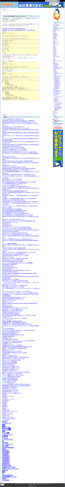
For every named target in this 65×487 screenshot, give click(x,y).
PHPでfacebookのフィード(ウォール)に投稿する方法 (15, 213)
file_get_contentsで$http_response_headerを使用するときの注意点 (19, 182)
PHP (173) (55, 63)
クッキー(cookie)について (8, 382)
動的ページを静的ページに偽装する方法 (12, 373)
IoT (54, 32)
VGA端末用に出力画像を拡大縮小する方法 (13, 334)
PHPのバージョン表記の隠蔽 (9, 361)
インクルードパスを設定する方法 (10, 185)
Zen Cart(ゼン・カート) (8, 399)
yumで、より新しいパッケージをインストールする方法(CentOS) (18, 340)
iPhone (55, 48)
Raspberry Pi (56, 34)
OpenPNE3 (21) (57, 88)
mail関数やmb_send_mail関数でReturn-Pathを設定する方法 (17, 346)
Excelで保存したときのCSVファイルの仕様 (13, 286)
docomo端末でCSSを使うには (9, 339)
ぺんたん (34, 485)
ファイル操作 (5, 420)
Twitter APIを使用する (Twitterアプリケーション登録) (15, 255)
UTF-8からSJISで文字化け (9, 418)
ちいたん (5, 438)
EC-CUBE (4, 397)
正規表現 (5, 436)
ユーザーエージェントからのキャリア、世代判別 (14, 318)
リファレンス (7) (58, 101)
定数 (3, 431)
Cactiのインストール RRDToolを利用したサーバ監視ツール (17, 234)
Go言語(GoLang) (57, 29)
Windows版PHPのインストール (10, 391)
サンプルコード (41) (57, 93)
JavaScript (55, 112)
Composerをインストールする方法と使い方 (13, 126)
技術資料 (55, 49)
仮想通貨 (55, 33)
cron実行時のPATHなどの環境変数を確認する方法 (14, 191)
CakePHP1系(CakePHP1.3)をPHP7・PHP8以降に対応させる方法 (18, 122)
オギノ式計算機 (56, 25)
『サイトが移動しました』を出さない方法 (12, 375)
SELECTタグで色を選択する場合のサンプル (13, 219)
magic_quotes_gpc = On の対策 (10, 390)
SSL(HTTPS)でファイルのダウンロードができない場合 (16, 227)
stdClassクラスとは (7, 316)
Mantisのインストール (7, 256)
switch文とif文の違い (7, 268)
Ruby (54, 47)
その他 (55, 52)
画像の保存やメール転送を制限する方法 (12, 310)
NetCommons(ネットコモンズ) (10, 411)
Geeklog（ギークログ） (8, 417)
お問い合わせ (55, 122)
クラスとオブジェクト (7, 319)
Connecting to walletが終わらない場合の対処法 (9, 0)
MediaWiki (4, 405)
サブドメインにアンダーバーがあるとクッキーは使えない (16, 291)
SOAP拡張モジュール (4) (58, 67)
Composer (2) (56, 64)
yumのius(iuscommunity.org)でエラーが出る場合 (14, 149)
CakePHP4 (5, 460)
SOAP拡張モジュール (9, 477)
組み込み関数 (6, 428)
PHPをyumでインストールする (10, 274)
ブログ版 (55, 26)
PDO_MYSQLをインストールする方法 (11, 179)
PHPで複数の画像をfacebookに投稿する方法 (13, 212)
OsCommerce (5, 400)
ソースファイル (7, 439)
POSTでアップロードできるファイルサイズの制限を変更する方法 (18, 221)
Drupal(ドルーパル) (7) (58, 75)
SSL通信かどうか (6, 337)
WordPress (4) (56, 78)
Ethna (4, 449)
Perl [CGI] (55, 53)
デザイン (55, 57)
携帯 (54, 111)
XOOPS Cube (5, 415)
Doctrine (5, 470)
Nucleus (4, 408)
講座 (3, 472)
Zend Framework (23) (58, 90)
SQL (54, 62)
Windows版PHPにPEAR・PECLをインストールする (15, 307)
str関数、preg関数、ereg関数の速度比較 (12, 321)
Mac (54, 41)
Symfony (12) (56, 94)
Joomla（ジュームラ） (8, 412)
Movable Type (5, 409)
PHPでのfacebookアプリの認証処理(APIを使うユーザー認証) (17, 215)
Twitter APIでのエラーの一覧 (9, 165)
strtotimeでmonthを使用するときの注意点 (12, 261)
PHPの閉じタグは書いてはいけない (11, 312)
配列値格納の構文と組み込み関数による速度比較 (14, 322)
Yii (3, 473)
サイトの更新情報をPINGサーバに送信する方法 (14, 183)
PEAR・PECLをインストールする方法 (12, 180)
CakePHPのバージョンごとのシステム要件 (13, 147)
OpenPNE (4, 402)
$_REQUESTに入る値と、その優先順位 (12, 345)
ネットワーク (56, 44)
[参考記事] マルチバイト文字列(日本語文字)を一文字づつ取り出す (18, 30)
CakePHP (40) (56, 79)
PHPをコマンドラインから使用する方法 (12, 309)
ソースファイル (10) (58, 96)
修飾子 (4, 426)
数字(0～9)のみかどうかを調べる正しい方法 (13, 358)
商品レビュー (56, 36)
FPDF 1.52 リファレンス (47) (58, 74)
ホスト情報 (56, 39)
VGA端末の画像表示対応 (8, 336)
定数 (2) (56, 105)
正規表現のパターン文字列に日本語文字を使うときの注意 (16, 324)
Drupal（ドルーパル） (7, 414)
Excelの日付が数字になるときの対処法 (12, 209)
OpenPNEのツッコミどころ (9, 388)
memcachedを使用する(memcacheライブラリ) (14, 297)
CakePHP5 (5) (57, 80)
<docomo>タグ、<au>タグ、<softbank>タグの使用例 (15, 372)
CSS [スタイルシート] (58, 60)
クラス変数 (5, 433)
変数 (3, 425)
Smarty (4, 421)
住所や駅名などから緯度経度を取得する (12, 342)
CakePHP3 (5, 459)
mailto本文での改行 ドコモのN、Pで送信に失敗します (15, 357)
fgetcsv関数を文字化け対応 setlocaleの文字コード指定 (16, 270)
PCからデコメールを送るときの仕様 (11, 360)
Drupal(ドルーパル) (8, 467)
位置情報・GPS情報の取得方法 (10, 379)
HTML (55, 59)
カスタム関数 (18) (58, 106)
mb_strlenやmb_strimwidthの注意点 (11, 331)
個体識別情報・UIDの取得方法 (10, 387)
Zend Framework (8, 447)
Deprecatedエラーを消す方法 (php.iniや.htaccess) (14, 233)
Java (54, 114)
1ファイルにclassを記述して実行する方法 (12, 119)
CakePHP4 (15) (57, 81)
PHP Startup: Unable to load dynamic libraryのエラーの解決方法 (18, 120)
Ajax (54, 58)
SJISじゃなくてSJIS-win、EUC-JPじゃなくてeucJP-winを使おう (18, 330)
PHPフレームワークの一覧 (9, 300)
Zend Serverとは (6, 224)
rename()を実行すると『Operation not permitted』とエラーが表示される (20, 201)
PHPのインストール (7, 304)
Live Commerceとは (7, 225)
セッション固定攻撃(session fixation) (11, 376)
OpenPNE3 (6, 452)
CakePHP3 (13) (57, 83)
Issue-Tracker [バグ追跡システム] (10, 366)
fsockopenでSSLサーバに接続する (10, 279)
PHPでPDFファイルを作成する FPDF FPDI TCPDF (15, 280)
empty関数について (7, 343)
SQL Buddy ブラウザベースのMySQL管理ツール (14, 253)
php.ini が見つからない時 (8, 156)
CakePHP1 (5, 455)
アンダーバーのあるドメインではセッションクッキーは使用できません (20, 292)
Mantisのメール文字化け (8, 364)
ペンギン (55, 115)
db (3, 441)
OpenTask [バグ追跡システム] (9, 370)
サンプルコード (7, 444)
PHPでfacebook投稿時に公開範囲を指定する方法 (14, 210)
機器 (54, 43)
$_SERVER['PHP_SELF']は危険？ (10, 313)
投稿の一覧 (55, 119)
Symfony (5, 442)
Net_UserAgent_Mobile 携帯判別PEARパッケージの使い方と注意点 (19, 315)
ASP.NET (55, 37)
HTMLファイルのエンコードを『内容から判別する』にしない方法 (18, 252)
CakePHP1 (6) (57, 85)
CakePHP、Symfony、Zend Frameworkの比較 (14, 247)
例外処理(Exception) (7, 306)
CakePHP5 (5, 462)
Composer (5, 480)
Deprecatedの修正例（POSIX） (10, 271)
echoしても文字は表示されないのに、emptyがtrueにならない (17, 239)
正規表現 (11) (56, 99)
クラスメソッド (7, 434)
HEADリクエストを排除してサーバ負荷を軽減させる (15, 186)
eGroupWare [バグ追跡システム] (10, 369)
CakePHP (4, 394)
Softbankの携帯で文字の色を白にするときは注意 (14, 352)
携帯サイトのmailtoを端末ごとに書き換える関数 (14, 348)
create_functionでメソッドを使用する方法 (12, 259)
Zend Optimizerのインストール (10, 222)
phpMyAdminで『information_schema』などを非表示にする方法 (18, 174)
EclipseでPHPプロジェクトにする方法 (12, 351)
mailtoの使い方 (6, 354)
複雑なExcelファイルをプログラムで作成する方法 (14, 285)
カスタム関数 (6, 429)
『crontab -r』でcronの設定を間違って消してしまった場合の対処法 (19, 198)
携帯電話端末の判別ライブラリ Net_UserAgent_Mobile (16, 385)
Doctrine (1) (56, 72)
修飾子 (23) (57, 109)
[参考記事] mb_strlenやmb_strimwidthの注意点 (13, 28)
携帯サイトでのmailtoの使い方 (9, 355)
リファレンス (6, 423)
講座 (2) (55, 70)
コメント (4, 114)
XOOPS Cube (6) (57, 76)
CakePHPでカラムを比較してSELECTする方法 (14, 167)
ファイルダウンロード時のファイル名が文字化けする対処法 (17, 228)
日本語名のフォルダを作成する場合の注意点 (13, 200)
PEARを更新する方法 (7, 265)
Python (55, 54)
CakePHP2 (5, 457)
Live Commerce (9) (57, 68)
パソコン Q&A (56, 24)
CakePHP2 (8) (57, 84)
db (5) (56, 98)
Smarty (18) (56, 100)
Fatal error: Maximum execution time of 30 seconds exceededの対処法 (19, 303)
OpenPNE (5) (56, 86)
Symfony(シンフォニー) (8, 396)
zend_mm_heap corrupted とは (10, 267)
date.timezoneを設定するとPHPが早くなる (13, 298)
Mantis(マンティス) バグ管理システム (11, 393)
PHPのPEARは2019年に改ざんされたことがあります (15, 128)
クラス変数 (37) (58, 104)
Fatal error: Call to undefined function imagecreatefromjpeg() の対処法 (19, 273)
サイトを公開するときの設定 (9, 381)
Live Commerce (7, 475)
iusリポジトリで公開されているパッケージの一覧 (14, 150)
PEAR (4, 478)
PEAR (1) (55, 65)
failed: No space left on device (9, 333)
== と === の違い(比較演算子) (9, 243)
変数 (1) (56, 110)
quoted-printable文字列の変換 (9, 363)
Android (55, 38)
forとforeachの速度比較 (8, 328)
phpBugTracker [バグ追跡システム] (11, 367)
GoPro (55, 31)
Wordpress (5, 406)
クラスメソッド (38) (58, 103)
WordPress (6, 464)
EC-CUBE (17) (56, 91)
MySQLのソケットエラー (8, 349)
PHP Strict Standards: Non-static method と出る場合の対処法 (17, 161)
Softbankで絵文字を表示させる (10, 378)
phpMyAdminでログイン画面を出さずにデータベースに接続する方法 (19, 152)
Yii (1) (55, 69)
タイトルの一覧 (55, 118)
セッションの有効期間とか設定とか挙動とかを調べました (16, 384)
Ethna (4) (55, 89)
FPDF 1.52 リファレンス (10, 468)
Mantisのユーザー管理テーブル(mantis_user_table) (15, 258)
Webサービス (56, 42)
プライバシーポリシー (57, 125)
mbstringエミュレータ (7, 301)
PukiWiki (4, 403)
